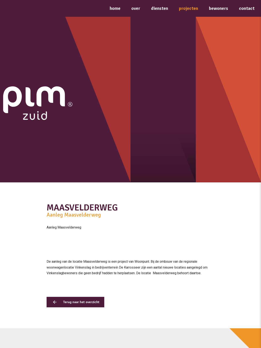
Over (135, 8)
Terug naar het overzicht (81, 302)
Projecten (188, 8)
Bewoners (218, 8)
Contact (246, 8)
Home (115, 8)
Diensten (159, 8)
